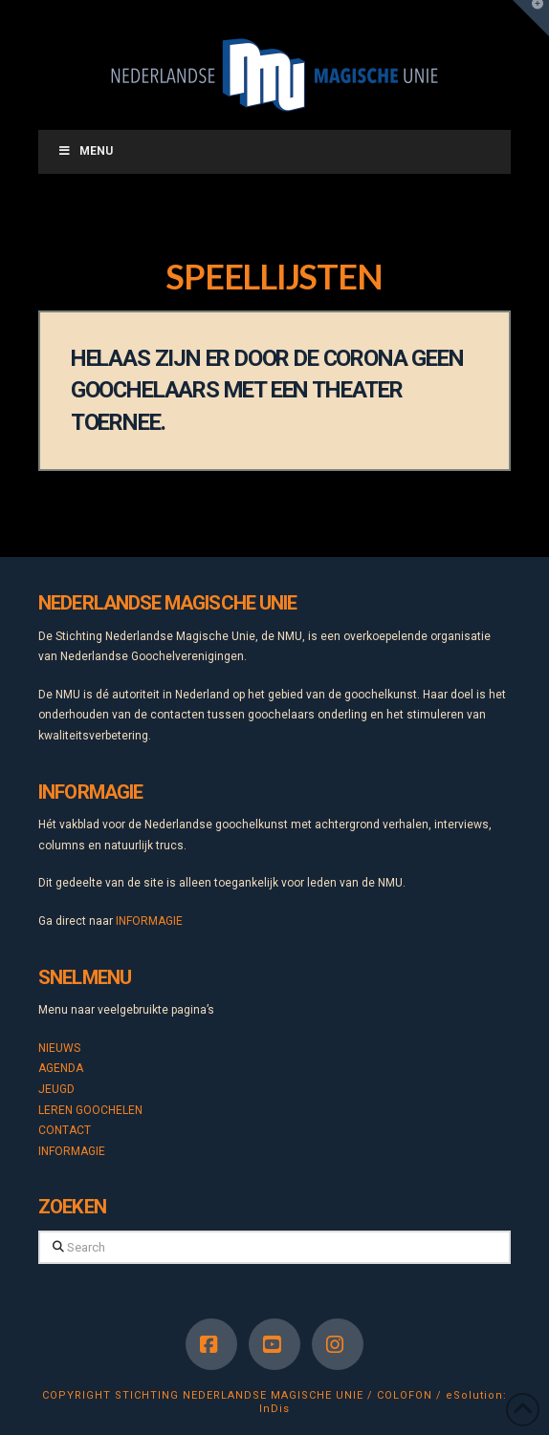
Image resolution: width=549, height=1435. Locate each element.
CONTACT (64, 1130)
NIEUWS (59, 1048)
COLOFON (404, 1395)
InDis (274, 1409)
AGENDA (60, 1068)
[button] (531, 18)
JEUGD (56, 1089)
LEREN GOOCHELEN (90, 1110)
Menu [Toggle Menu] (85, 151)
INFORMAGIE (149, 921)
